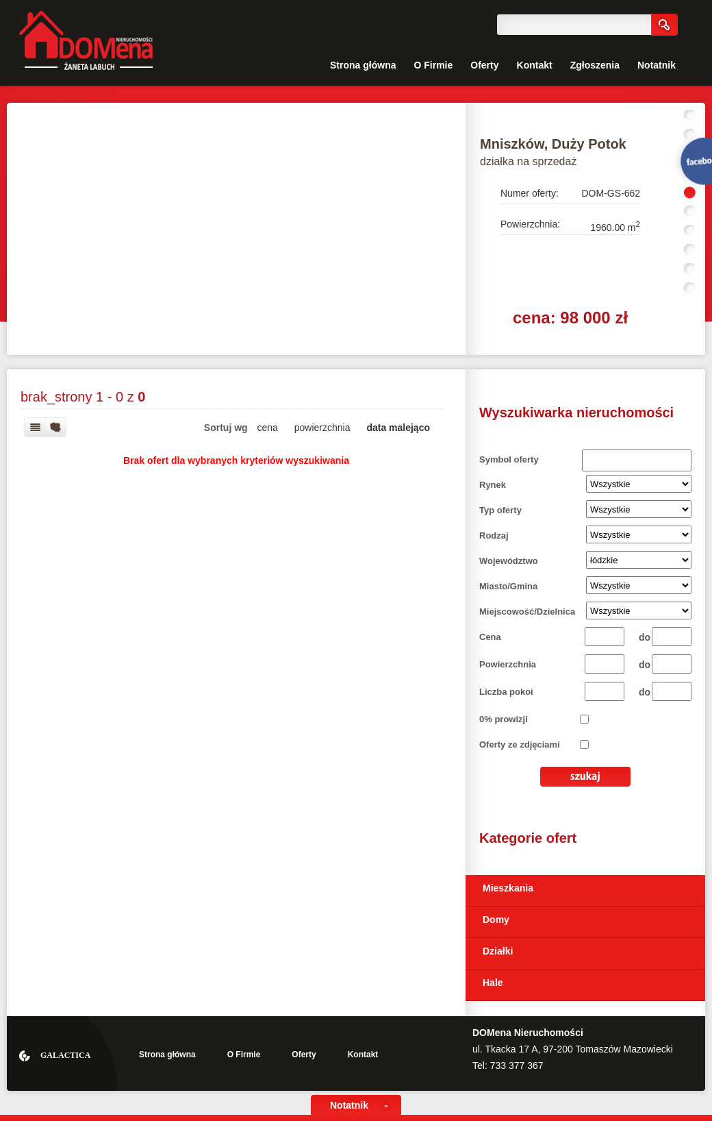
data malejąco (398, 427)
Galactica (65, 1055)
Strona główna (363, 65)
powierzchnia (322, 427)
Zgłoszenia (595, 65)
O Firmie (433, 65)
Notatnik (656, 65)
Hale (493, 982)
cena (267, 427)
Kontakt (534, 65)
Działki (498, 951)
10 (689, 288)
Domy (496, 919)
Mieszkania (508, 888)
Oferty (484, 65)
